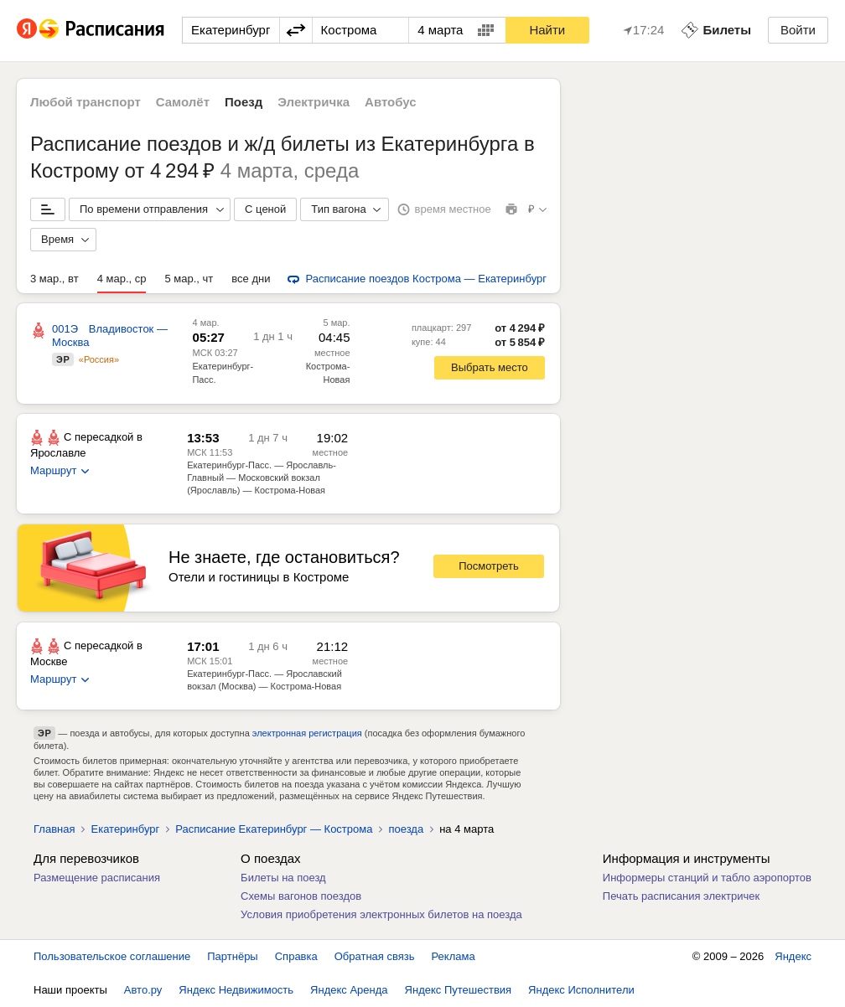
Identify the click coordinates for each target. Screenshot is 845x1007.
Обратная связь (374, 956)
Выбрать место (489, 367)
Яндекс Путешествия (458, 990)
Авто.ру (143, 990)
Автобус (391, 102)
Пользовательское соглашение (112, 956)
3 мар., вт (54, 278)
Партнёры (232, 956)
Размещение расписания (97, 877)
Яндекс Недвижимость (236, 990)
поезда (405, 829)
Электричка (313, 102)
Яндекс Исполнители (581, 990)
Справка (296, 956)
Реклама (453, 956)
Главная (54, 829)
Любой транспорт (85, 102)
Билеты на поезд (283, 877)
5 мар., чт (188, 278)
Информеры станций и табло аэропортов (707, 877)
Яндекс (793, 956)
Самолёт (183, 102)
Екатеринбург (125, 829)
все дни (250, 278)
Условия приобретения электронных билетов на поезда (381, 914)
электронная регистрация (307, 733)
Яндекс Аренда (348, 990)
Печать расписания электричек (681, 896)
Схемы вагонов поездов (301, 896)
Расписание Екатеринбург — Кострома (273, 829)
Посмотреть (489, 566)
